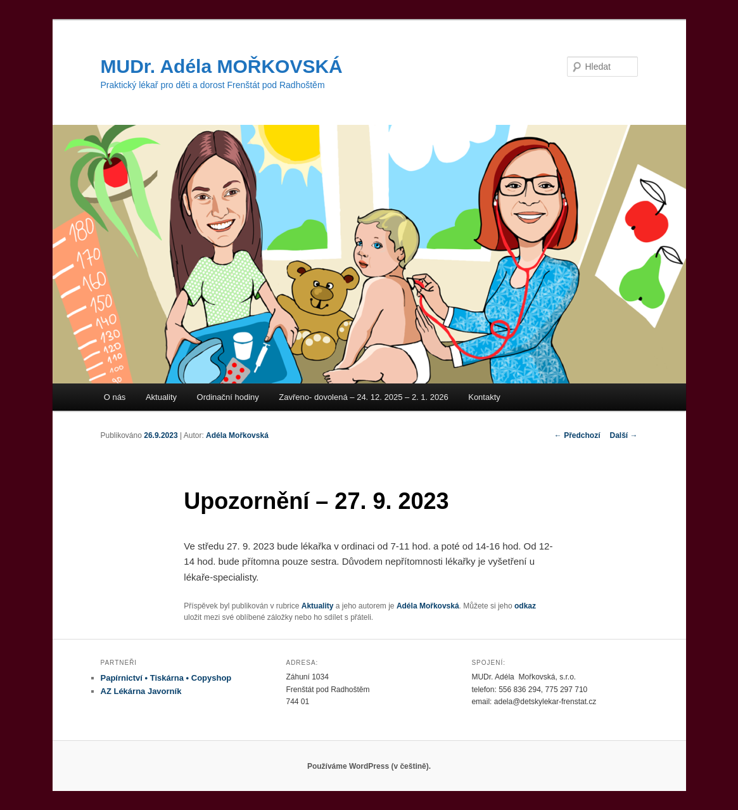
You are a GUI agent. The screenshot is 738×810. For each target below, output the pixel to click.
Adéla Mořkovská (237, 435)
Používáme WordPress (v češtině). (369, 766)
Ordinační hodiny (228, 397)
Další (623, 435)
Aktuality (161, 397)
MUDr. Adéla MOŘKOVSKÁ (222, 66)
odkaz (525, 605)
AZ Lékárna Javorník (141, 691)
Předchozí (577, 435)
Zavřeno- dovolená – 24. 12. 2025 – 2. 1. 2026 (363, 397)
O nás (115, 397)
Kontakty (484, 397)
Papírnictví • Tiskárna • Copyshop (166, 678)
